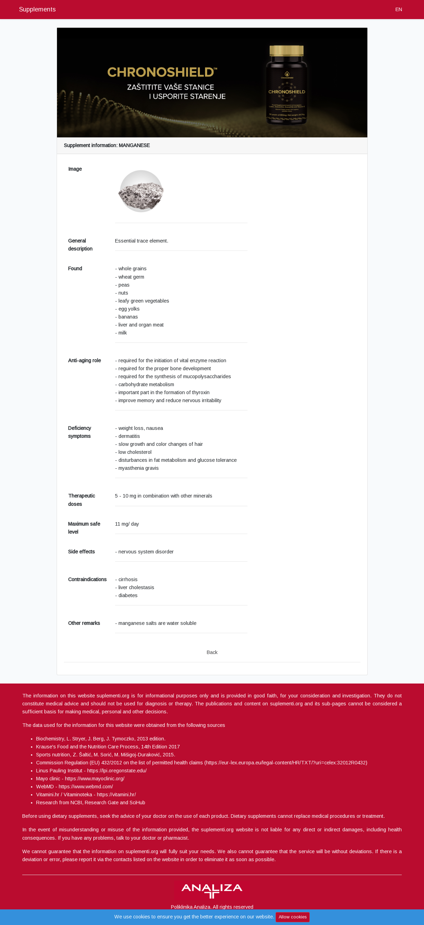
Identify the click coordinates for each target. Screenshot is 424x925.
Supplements (37, 9)
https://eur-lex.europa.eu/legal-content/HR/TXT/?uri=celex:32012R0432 (286, 762)
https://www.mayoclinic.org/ (94, 778)
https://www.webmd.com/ (86, 786)
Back (212, 652)
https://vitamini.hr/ (116, 794)
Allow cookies (293, 917)
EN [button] (399, 9)
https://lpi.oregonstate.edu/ (117, 770)
